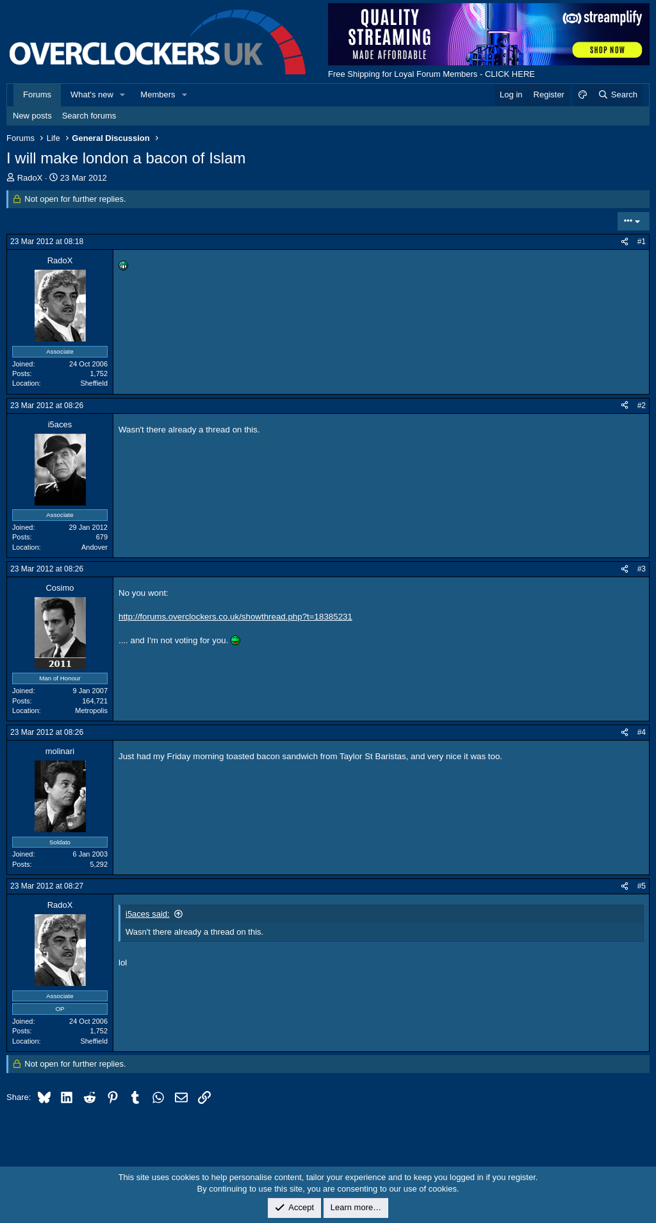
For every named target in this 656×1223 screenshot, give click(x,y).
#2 (641, 405)
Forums (37, 94)
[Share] (624, 241)
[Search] (617, 95)
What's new (91, 94)
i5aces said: (148, 914)
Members (157, 94)
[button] (123, 95)
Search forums (89, 115)
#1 (641, 241)
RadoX (30, 178)
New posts (32, 115)
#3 (641, 568)
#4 (641, 732)
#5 (641, 886)
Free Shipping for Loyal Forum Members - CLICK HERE (431, 74)
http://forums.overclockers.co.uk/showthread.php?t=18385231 (235, 616)
